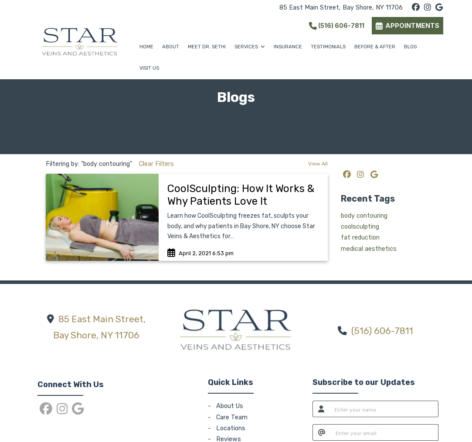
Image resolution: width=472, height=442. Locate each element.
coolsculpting (360, 226)
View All (318, 164)
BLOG (410, 47)
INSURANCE (288, 47)
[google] (439, 7)
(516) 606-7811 (336, 25)
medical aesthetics (369, 249)
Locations (230, 428)
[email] (384, 432)
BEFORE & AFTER (374, 47)
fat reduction (360, 237)
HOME (146, 47)
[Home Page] (80, 39)
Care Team (232, 417)
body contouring (364, 215)
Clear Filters (156, 164)
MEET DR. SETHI (207, 47)
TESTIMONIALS (328, 47)
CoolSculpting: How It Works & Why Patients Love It (240, 194)
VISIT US (149, 68)
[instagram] (427, 7)
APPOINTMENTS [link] (407, 25)
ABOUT (170, 47)
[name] (384, 409)
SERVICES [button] (249, 47)
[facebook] (416, 7)
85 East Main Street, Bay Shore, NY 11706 (341, 7)
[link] (243, 195)
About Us (229, 406)
